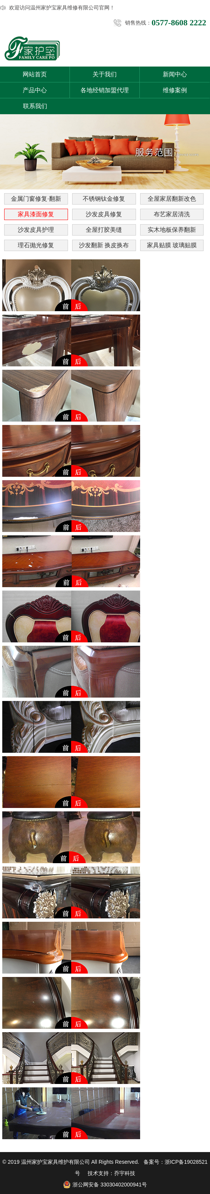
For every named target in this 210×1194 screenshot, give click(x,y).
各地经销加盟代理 (104, 90)
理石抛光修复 (36, 245)
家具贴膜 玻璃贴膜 (172, 245)
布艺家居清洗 (172, 214)
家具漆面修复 (36, 214)
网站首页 (35, 74)
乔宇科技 (124, 1173)
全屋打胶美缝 (104, 229)
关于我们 (105, 74)
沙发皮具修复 (104, 214)
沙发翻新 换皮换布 (104, 245)
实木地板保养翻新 (172, 229)
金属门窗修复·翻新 (36, 198)
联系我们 (35, 106)
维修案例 (175, 90)
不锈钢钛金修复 (104, 198)
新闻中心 (175, 74)
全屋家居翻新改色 (172, 198)
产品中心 (35, 90)
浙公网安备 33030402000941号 (105, 1184)
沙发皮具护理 (36, 229)
